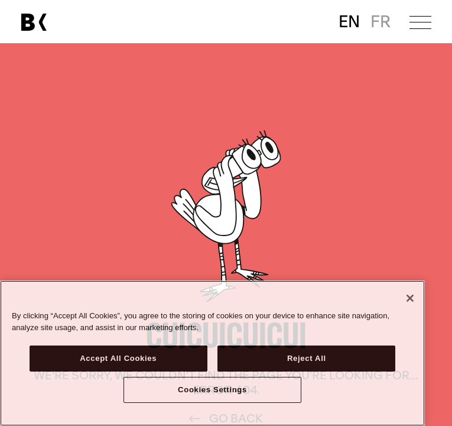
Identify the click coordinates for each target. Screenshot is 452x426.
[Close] (410, 298)
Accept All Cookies (118, 358)
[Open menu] (420, 22)
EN (349, 22)
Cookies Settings (212, 389)
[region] (212, 353)
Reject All (306, 358)
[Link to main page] (34, 22)
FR (380, 22)
